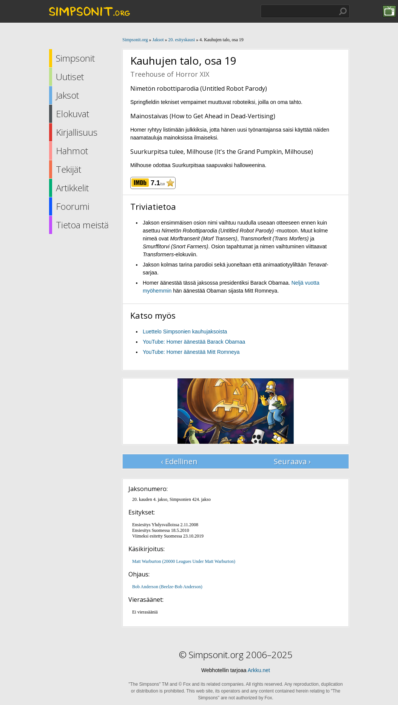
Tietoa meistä (82, 224)
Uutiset (70, 76)
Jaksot (67, 95)
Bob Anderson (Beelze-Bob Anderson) (167, 586)
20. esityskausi (181, 39)
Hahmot (72, 150)
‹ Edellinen (179, 461)
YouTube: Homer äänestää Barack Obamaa (194, 342)
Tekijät (68, 169)
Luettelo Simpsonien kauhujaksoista (185, 331)
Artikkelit (72, 187)
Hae (343, 11)
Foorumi (72, 206)
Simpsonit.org (135, 39)
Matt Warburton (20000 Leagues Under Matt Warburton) (183, 561)
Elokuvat (72, 113)
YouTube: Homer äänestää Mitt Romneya (191, 352)
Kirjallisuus (76, 132)
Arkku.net (259, 670)
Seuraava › (292, 461)
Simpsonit (75, 58)
